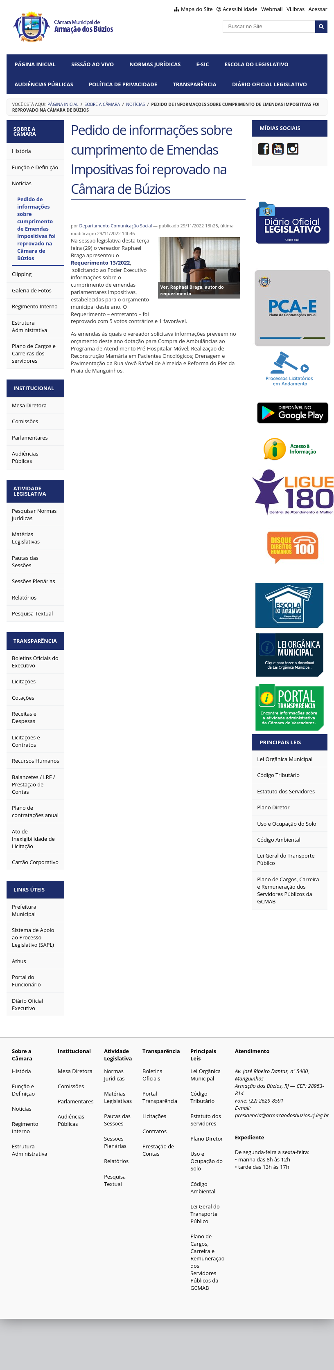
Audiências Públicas (44, 84)
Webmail (271, 9)
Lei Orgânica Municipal (205, 1069)
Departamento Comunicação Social (115, 225)
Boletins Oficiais (152, 1069)
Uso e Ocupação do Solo (206, 1156)
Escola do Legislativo (257, 64)
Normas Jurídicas (155, 64)
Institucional (35, 386)
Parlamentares (75, 1096)
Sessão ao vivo (92, 64)
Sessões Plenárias (115, 1137)
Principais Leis (280, 742)
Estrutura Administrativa (29, 1145)
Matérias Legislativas (118, 1092)
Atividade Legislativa (31, 488)
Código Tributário (202, 1092)
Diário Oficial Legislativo (269, 84)
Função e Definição (23, 1085)
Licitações (154, 1111)
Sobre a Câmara (102, 104)
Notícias (135, 104)
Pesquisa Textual (115, 1175)
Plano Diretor (206, 1133)
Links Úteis (30, 885)
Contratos (154, 1126)
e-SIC (202, 64)
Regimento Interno (25, 1122)
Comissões (71, 1081)
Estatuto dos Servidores (205, 1114)
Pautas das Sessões (117, 1114)
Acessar (318, 9)
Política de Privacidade (123, 84)
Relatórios (116, 1156)
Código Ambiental (202, 1182)
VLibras (296, 9)
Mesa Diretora (75, 1066)
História (21, 1066)
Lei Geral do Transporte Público (204, 1209)
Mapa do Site (197, 9)
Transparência (194, 84)
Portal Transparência (159, 1092)
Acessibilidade (240, 9)
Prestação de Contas (158, 1145)
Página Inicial (35, 64)
